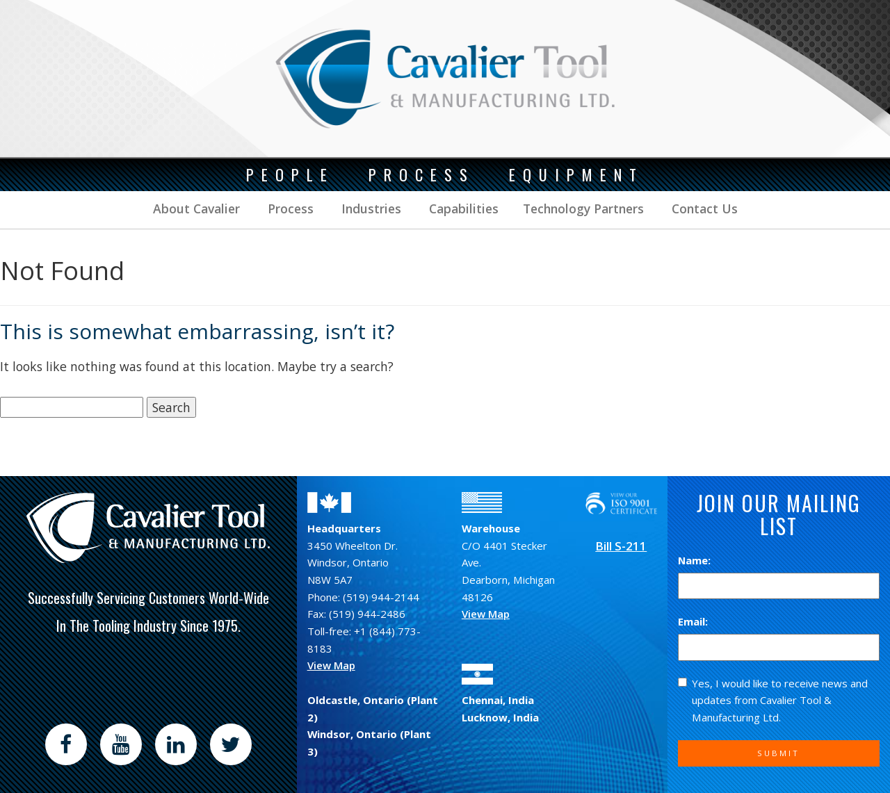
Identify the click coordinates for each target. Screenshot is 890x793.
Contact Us (703, 208)
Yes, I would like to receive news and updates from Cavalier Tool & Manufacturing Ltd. (773, 700)
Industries (369, 208)
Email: (693, 621)
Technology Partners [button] (583, 208)
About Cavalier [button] (196, 208)
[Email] (779, 647)
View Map (331, 665)
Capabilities (462, 208)
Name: (694, 560)
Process (289, 208)
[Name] (779, 586)
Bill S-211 (621, 546)
